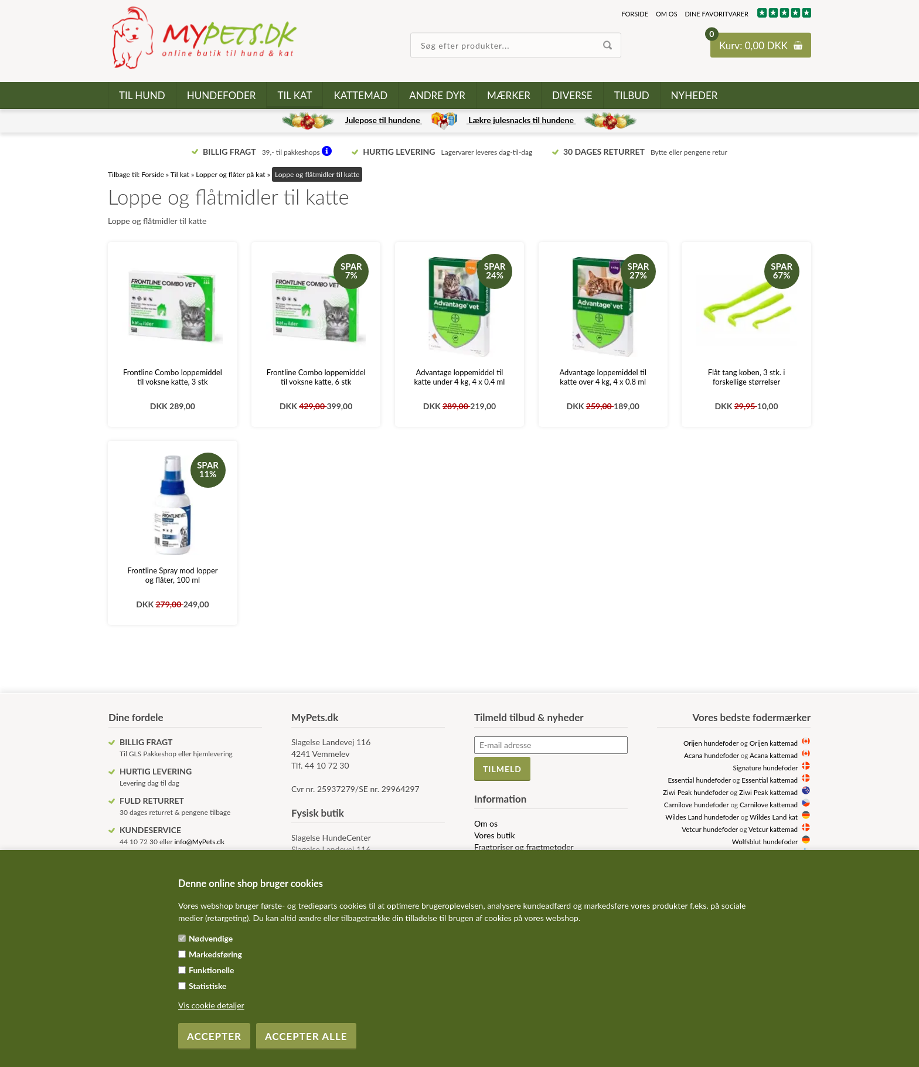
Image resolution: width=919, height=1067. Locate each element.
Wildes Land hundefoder (701, 817)
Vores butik (494, 835)
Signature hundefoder (765, 767)
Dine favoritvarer (716, 14)
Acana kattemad (774, 755)
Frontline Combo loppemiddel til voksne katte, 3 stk (172, 377)
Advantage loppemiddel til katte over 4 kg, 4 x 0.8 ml (602, 377)
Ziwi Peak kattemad (768, 792)
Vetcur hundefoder (710, 829)
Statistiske (208, 986)
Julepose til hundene (383, 120)
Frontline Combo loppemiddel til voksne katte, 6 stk (316, 377)
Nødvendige (211, 938)
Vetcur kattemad (773, 829)
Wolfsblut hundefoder (765, 841)
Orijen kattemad (774, 743)
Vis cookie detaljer (211, 1005)
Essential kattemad (769, 780)
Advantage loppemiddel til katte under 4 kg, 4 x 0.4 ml (459, 377)
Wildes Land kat (774, 817)
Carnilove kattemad (769, 804)
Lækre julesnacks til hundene (521, 120)
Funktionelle (211, 970)
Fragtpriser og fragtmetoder (524, 847)
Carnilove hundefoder (696, 804)
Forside (634, 14)
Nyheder (694, 95)
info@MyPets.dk (199, 841)
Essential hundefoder (699, 780)
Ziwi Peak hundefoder (696, 792)
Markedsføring (215, 954)
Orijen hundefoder (710, 743)
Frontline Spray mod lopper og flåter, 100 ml (172, 575)
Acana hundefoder (711, 755)
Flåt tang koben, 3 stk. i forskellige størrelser (746, 377)
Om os (667, 14)
